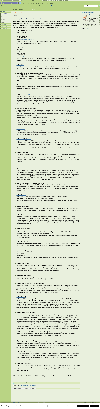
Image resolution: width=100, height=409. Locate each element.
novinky (3, 14)
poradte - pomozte (25, 385)
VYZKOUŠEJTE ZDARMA (89, 25)
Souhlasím (94, 406)
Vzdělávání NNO (5, 28)
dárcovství (3, 19)
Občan (66, 0)
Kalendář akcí (46, 0)
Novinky (3, 11)
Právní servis (4, 24)
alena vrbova (33, 385)
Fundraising (4, 13)
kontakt (84, 402)
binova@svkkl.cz (24, 57)
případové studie (5, 20)
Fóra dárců (39, 19)
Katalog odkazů (60, 0)
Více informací (72, 406)
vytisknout (85, 28)
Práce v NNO (53, 0)
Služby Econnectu (89, 12)
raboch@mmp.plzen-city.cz (27, 39)
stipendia (3, 17)
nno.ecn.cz (28, 9)
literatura (3, 22)
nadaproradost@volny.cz (27, 95)
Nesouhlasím (83, 406)
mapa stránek (93, 402)
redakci (77, 376)
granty (2, 16)
